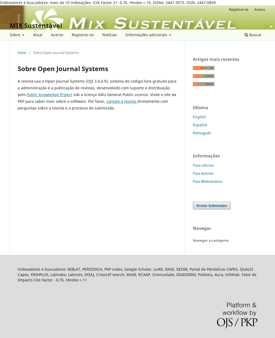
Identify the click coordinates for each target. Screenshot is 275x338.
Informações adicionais (146, 34)
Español (200, 124)
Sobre (15, 34)
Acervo (57, 34)
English (199, 116)
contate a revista (121, 101)
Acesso (259, 9)
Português (202, 132)
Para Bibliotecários (207, 181)
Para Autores (203, 173)
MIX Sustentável (36, 25)
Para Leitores (203, 165)
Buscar (253, 34)
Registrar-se (83, 34)
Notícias (109, 34)
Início (22, 52)
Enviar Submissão (212, 205)
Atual (37, 34)
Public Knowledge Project (49, 94)
